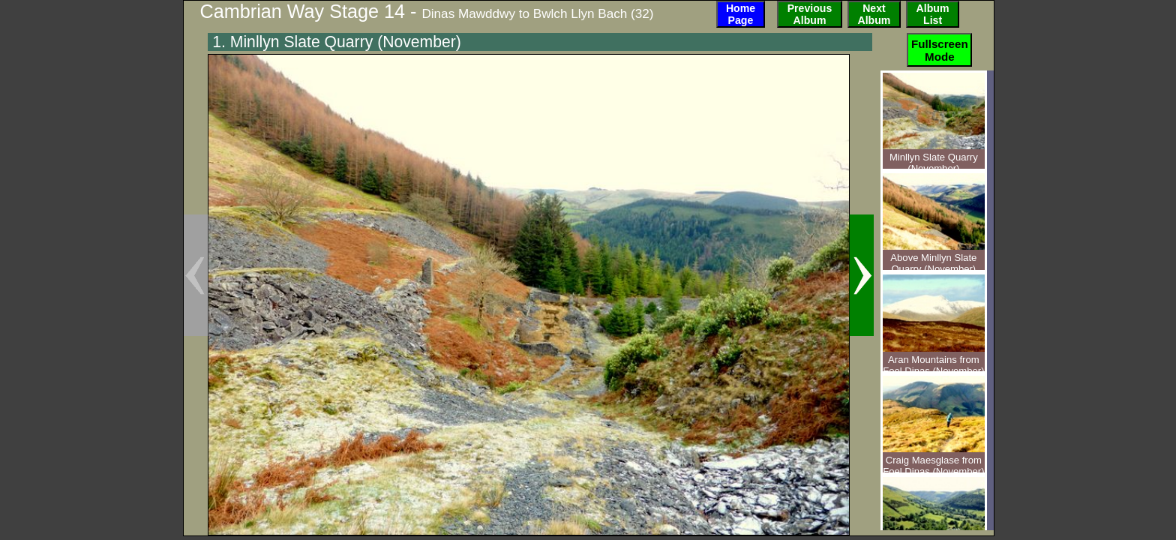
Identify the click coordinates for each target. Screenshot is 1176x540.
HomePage (740, 14)
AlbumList (933, 14)
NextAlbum (874, 14)
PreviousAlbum (810, 14)
